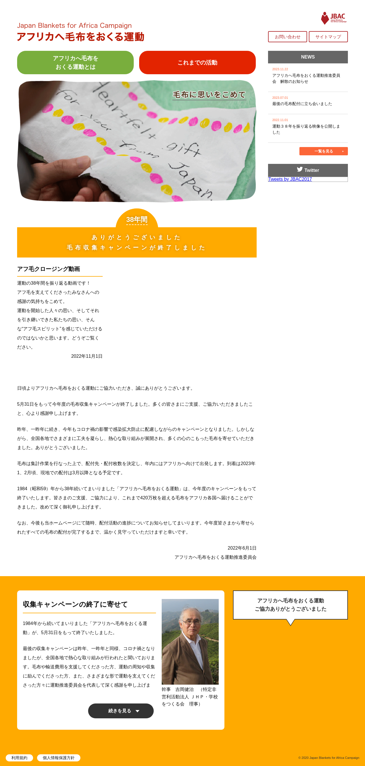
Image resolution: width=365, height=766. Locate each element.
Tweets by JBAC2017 (290, 179)
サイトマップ (328, 36)
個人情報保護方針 (59, 757)
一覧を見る (324, 151)
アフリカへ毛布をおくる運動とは (75, 62)
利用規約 (19, 757)
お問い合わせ (288, 36)
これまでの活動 (197, 62)
